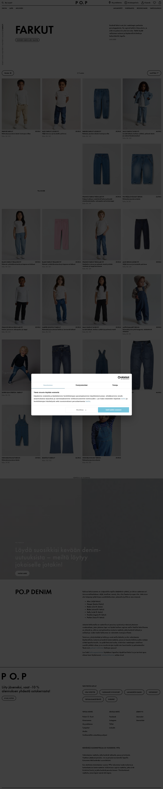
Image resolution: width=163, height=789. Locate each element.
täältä (123, 399)
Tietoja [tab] (115, 385)
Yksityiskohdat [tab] (81, 385)
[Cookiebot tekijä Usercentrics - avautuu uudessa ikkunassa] (119, 377)
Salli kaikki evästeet (113, 410)
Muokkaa (81, 410)
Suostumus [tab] (48, 385)
